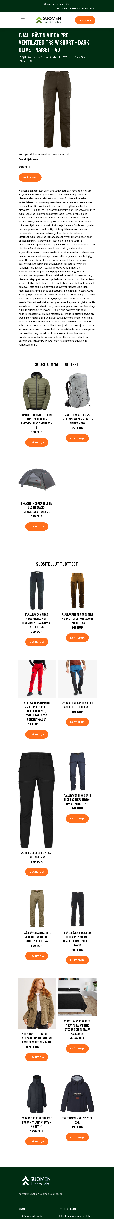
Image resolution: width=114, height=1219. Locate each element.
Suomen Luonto (33, 1216)
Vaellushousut (61, 154)
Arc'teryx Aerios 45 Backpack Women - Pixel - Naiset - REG (77, 419)
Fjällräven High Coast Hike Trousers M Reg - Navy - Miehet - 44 (77, 799)
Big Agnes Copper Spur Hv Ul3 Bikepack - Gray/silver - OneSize (36, 507)
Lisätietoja (30, 177)
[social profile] (67, 4)
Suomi (64, 8)
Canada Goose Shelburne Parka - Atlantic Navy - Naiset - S (37, 1122)
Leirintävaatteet (42, 154)
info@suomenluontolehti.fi (81, 8)
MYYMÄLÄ (85, 20)
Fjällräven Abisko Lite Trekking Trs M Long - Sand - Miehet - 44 (37, 937)
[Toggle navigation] (23, 20)
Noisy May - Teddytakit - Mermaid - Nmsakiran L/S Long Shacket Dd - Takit (37, 1038)
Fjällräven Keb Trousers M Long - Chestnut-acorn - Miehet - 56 (77, 618)
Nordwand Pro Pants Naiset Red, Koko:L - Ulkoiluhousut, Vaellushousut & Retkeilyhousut (37, 711)
